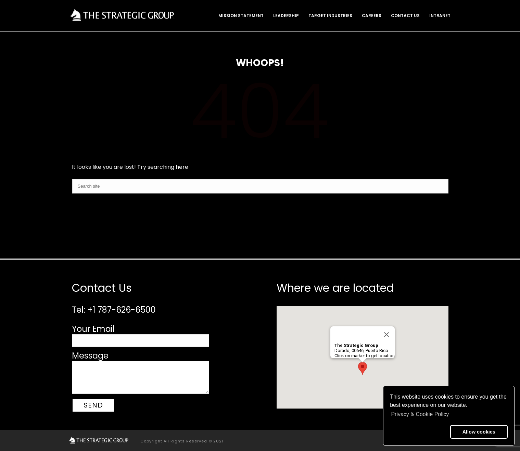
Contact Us (405, 15)
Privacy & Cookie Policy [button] (420, 414)
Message (90, 355)
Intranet (440, 15)
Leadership (286, 15)
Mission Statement (241, 15)
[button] (418, 432)
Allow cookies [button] (478, 432)
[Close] (386, 334)
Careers (371, 15)
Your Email (93, 329)
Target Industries (330, 15)
